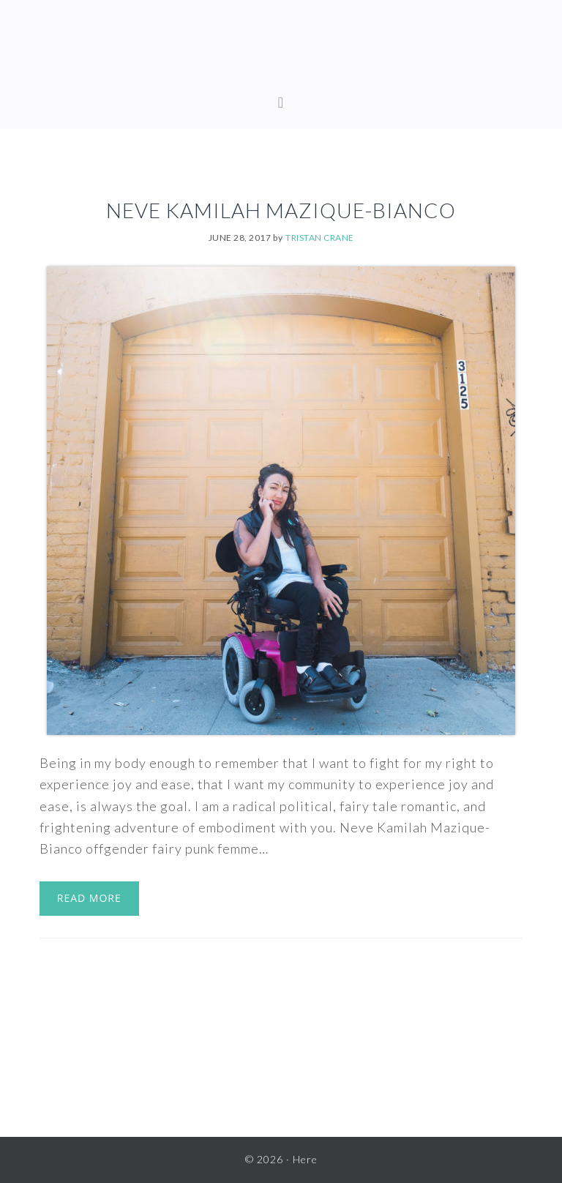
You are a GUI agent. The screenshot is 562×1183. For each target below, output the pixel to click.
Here (281, 51)
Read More (89, 898)
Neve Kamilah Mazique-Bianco (281, 210)
